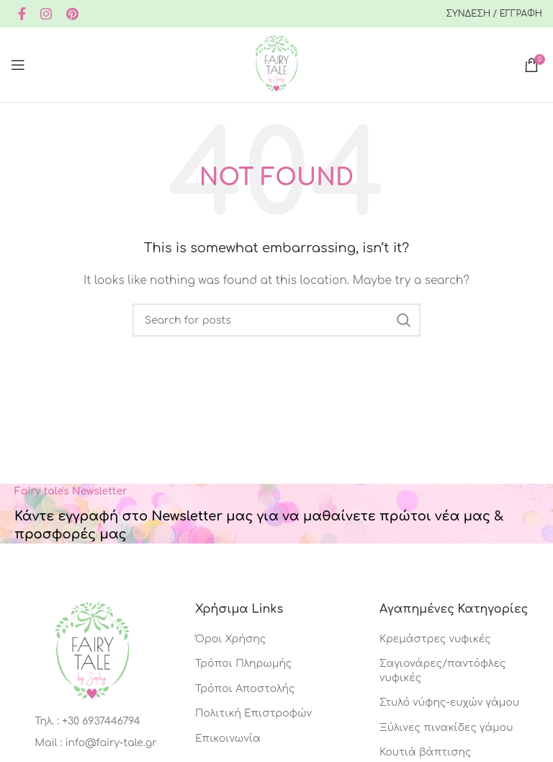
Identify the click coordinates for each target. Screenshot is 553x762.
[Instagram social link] (46, 13)
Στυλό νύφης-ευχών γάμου (449, 702)
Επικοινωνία (228, 738)
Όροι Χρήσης (230, 639)
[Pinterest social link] (72, 13)
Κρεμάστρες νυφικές (435, 639)
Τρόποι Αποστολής (245, 688)
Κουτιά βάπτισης (425, 752)
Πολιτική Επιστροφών (253, 713)
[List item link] (91, 722)
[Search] (276, 320)
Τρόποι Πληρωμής (243, 663)
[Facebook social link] (22, 13)
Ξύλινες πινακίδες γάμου (446, 727)
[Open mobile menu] (18, 64)
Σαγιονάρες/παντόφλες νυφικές (442, 670)
